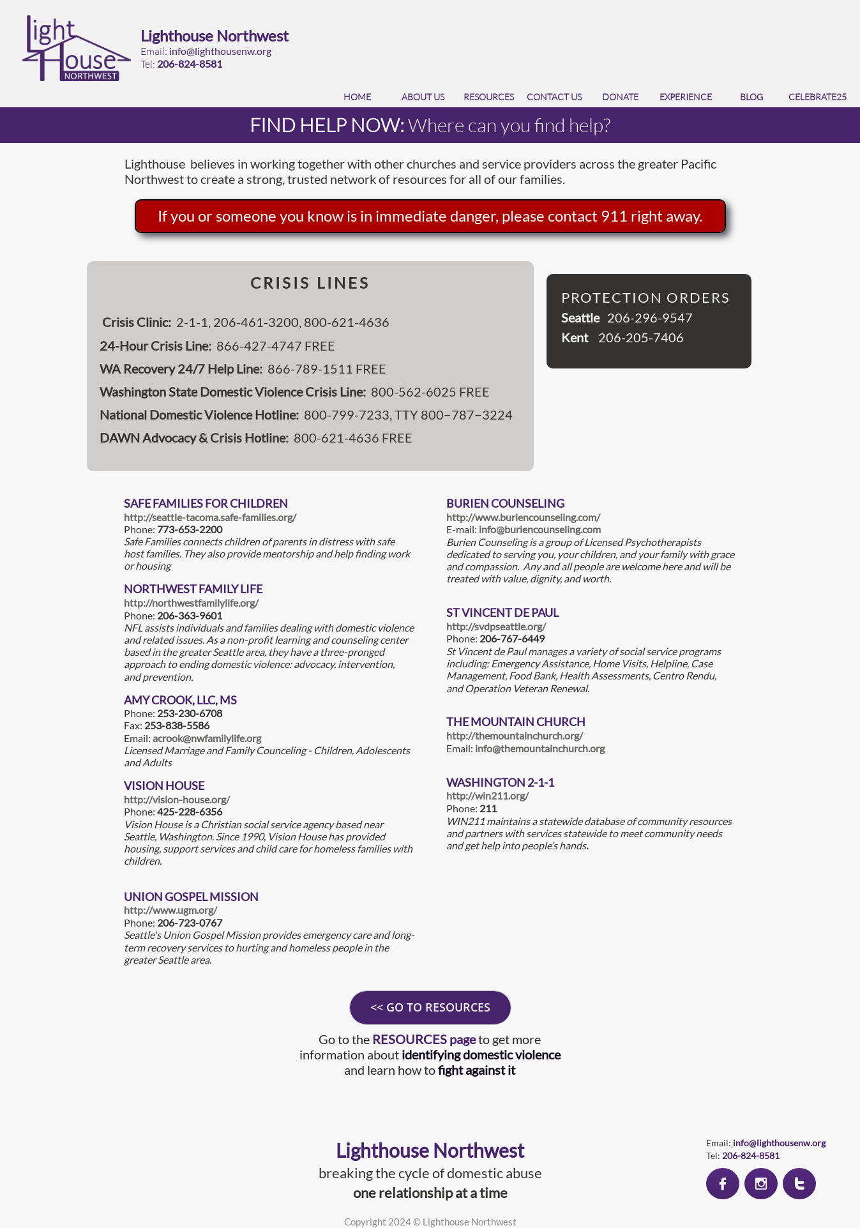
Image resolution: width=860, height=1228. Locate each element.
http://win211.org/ (487, 795)
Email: (460, 748)
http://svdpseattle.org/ (496, 626)
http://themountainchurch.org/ (514, 735)
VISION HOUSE (164, 785)
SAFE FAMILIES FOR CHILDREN (206, 503)
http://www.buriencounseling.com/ (523, 517)
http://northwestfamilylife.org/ (191, 602)
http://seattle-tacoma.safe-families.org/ (210, 517)
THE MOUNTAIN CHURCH (515, 722)
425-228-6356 (189, 811)
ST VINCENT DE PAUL (502, 612)
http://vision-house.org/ (177, 799)
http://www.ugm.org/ (170, 910)
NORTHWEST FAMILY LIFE (193, 589)
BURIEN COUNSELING (505, 503)
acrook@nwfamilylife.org (207, 738)
